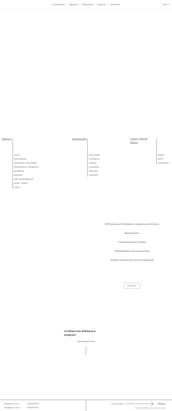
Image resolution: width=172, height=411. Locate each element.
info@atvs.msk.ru (11, 404)
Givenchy (94, 159)
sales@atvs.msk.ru (12, 408)
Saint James (21, 183)
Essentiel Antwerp (25, 163)
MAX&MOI (19, 171)
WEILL (17, 187)
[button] (132, 286)
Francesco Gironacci (26, 167)
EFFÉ (160, 159)
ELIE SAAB (94, 155)
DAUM (161, 155)
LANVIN (93, 163)
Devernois (20, 159)
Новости (101, 4)
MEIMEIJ (18, 175)
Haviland (163, 163)
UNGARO (93, 175)
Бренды (73, 4)
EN (168, 4)
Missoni (93, 171)
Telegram (161, 404)
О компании (58, 4)
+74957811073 (32, 408)
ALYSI (16, 155)
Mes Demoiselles (24, 179)
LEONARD (94, 167)
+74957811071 (32, 404)
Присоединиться (86, 341)
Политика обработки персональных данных (150, 408)
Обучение (87, 4)
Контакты (115, 4)
